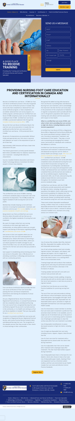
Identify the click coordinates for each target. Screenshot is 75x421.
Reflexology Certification (15, 397)
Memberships (63, 397)
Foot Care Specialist (61, 395)
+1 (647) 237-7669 (67, 385)
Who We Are (24, 395)
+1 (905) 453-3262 (67, 381)
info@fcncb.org (49, 5)
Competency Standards (50, 397)
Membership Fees (46, 399)
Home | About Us (13, 395)
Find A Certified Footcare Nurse (16, 399)
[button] (29, 59)
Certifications (29, 397)
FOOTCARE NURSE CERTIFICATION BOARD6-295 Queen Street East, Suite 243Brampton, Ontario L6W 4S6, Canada (44, 385)
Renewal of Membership (61, 399)
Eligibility (38, 397)
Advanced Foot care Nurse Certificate (41, 395)
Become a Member (33, 399)
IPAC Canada (21, 206)
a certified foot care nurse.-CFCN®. (14, 228)
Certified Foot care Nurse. (15, 310)
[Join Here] (64, 2)
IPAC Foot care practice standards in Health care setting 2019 (56, 152)
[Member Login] (64, 7)
